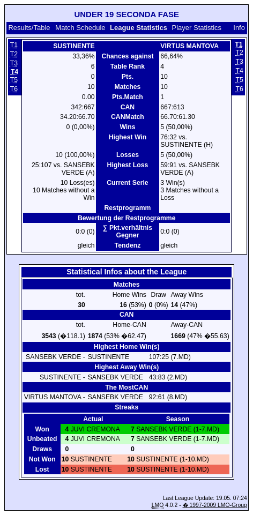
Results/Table (29, 28)
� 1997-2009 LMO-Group (215, 505)
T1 (14, 45)
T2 (14, 54)
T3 (14, 63)
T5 (14, 80)
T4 (239, 70)
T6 (14, 89)
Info (239, 28)
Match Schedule (80, 28)
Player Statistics (196, 28)
